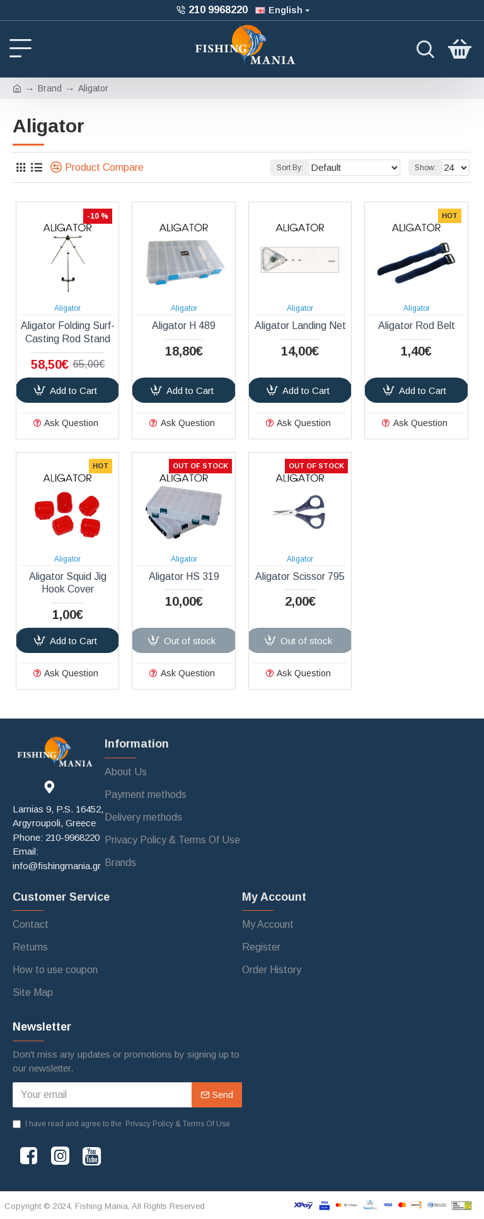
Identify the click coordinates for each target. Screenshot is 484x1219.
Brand (50, 88)
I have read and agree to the (122, 1123)
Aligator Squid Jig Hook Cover (68, 583)
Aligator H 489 (184, 325)
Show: (423, 167)
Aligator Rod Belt (416, 325)
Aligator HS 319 (184, 576)
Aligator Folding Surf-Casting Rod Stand (68, 332)
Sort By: (285, 167)
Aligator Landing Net (300, 325)
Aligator (67, 308)
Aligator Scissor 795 (300, 576)
